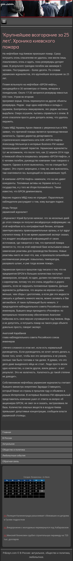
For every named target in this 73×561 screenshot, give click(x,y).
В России (7, 438)
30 (24, 494)
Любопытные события (13, 456)
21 (13, 491)
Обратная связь (10, 462)
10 (30, 485)
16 (24, 488)
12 (42, 485)
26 (42, 491)
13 (7, 488)
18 (36, 488)
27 (7, 494)
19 (42, 488)
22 (19, 491)
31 (30, 494)
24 (30, 491)
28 (13, 494)
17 (30, 488)
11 (36, 485)
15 (19, 488)
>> (5, 516)
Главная (6, 432)
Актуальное (8, 444)
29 (19, 494)
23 (24, 491)
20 (7, 491)
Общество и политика (13, 450)
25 (36, 491)
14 (13, 488)
